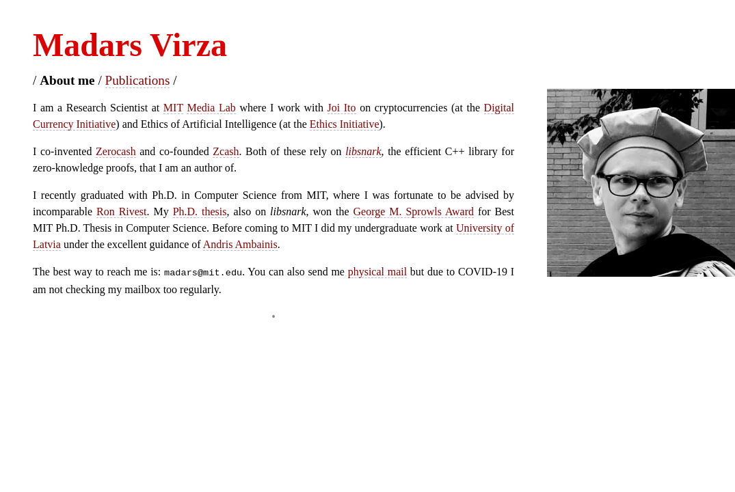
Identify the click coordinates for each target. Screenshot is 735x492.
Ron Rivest (121, 211)
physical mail (377, 271)
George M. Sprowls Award (414, 211)
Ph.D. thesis (200, 211)
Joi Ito (342, 107)
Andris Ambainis (240, 244)
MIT (173, 107)
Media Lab (211, 107)
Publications (137, 80)
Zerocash (116, 151)
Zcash (226, 151)
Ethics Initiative (344, 124)
